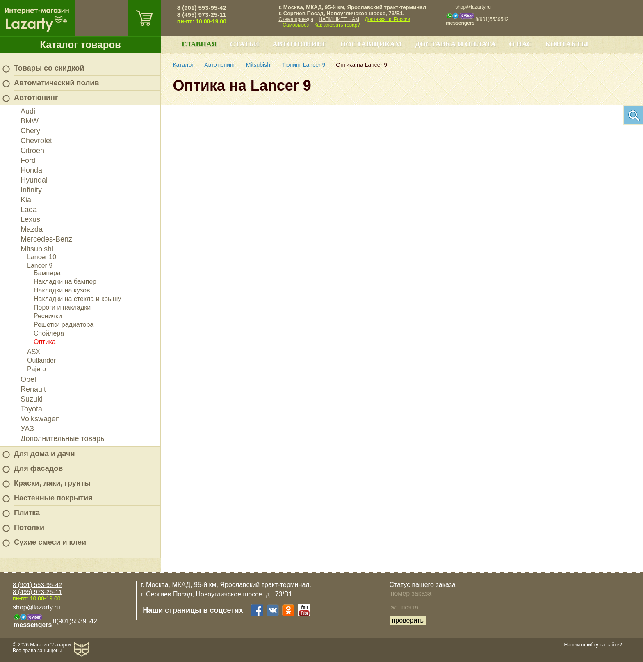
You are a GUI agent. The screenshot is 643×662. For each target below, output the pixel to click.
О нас (520, 44)
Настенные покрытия (53, 498)
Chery (30, 131)
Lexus (30, 219)
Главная (199, 44)
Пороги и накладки (62, 307)
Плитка (27, 513)
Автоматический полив (56, 83)
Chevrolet (36, 141)
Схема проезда (295, 19)
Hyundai (34, 180)
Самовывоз (296, 25)
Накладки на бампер (65, 281)
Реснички (48, 316)
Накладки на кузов (62, 290)
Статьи (244, 44)
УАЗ (27, 429)
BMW (30, 121)
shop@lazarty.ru (473, 7)
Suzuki (32, 399)
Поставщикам (371, 44)
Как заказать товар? (337, 25)
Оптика (45, 341)
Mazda (32, 229)
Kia (26, 200)
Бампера (47, 272)
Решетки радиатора (63, 324)
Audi (28, 111)
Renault (33, 389)
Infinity (31, 190)
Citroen (32, 150)
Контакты (566, 44)
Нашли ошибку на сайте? (593, 645)
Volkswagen (40, 419)
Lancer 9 (39, 265)
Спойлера (49, 333)
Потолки (29, 527)
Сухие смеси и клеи (50, 542)
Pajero (36, 368)
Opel (28, 379)
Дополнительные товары (63, 438)
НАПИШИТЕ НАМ (339, 19)
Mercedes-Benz (46, 239)
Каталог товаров (80, 44)
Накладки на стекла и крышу (77, 298)
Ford (28, 160)
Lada (29, 209)
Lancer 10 (41, 256)
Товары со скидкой (49, 68)
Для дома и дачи (44, 454)
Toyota (31, 409)
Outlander (41, 360)
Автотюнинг (36, 98)
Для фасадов (38, 468)
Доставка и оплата (455, 44)
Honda (31, 170)
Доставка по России (387, 19)
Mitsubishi (37, 249)
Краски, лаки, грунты (52, 483)
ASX (33, 351)
